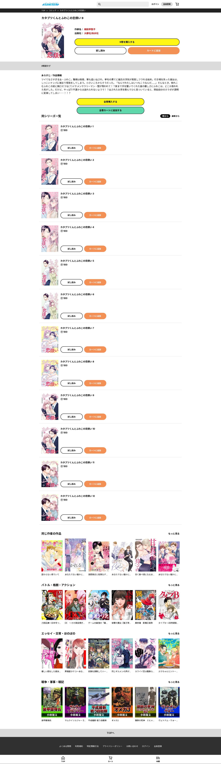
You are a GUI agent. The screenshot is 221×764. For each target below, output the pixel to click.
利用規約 (79, 746)
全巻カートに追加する (110, 110)
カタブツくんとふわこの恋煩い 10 (77, 428)
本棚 (158, 761)
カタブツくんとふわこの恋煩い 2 (77, 160)
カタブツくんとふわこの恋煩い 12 (77, 496)
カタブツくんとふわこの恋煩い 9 (77, 395)
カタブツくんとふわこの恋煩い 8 (77, 361)
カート (110, 761)
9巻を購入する (127, 42)
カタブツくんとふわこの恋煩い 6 (77, 294)
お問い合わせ (132, 746)
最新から (176, 116)
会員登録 (167, 4)
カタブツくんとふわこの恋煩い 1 (76, 126)
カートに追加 (153, 50)
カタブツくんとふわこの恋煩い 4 (77, 227)
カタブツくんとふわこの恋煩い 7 (77, 328)
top (43, 10)
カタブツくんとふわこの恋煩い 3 (77, 193)
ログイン (155, 4)
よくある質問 (65, 746)
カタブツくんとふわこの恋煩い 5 (77, 260)
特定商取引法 (93, 746)
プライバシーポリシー (112, 746)
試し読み (100, 50)
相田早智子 (89, 29)
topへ (110, 732)
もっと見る (174, 533)
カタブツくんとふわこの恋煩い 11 (77, 462)
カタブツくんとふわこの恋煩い (73, 10)
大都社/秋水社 (91, 33)
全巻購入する (110, 101)
